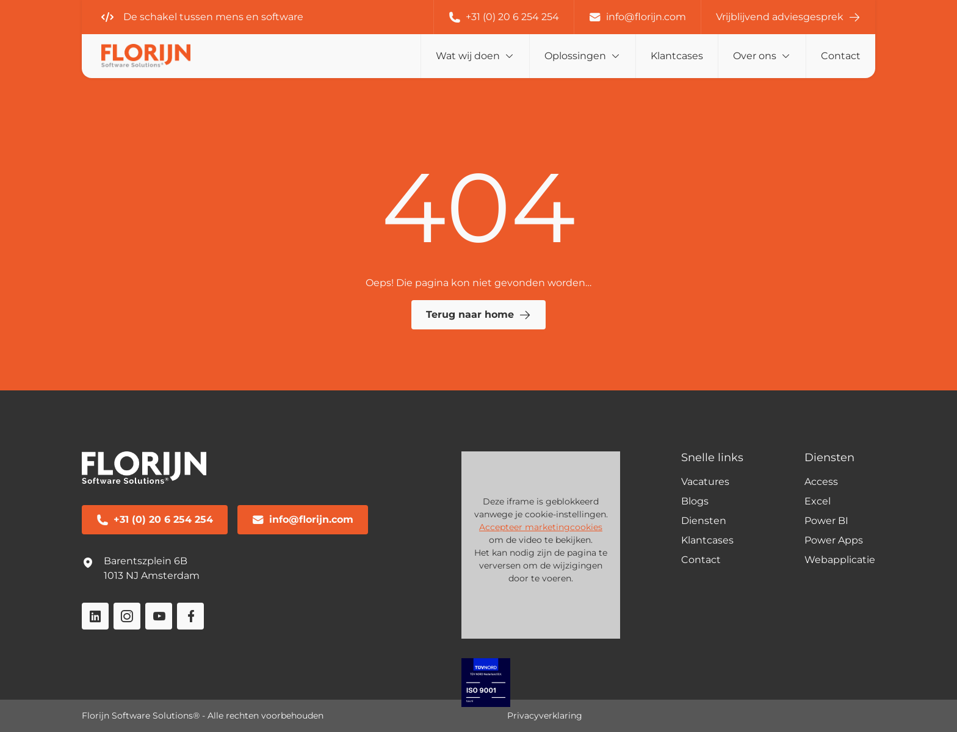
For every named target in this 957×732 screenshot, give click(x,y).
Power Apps (833, 540)
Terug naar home (478, 315)
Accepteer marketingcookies (540, 527)
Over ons (754, 56)
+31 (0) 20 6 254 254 (504, 17)
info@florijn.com (637, 17)
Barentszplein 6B (145, 561)
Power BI (826, 520)
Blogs (695, 501)
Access (821, 481)
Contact (841, 56)
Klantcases (677, 56)
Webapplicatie (839, 559)
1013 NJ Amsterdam (152, 575)
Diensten (703, 520)
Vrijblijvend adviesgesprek (788, 17)
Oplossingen (575, 56)
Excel (817, 501)
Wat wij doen (468, 56)
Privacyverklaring (544, 715)
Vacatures (705, 481)
